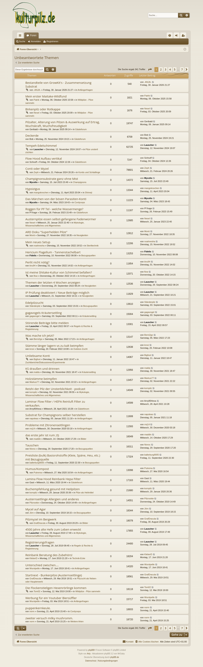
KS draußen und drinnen (42, 369)
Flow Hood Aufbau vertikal (43, 158)
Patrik (36, 100)
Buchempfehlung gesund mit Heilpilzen (52, 489)
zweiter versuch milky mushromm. (49, 618)
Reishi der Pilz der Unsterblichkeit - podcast (55, 389)
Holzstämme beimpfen (41, 379)
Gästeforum (80, 129)
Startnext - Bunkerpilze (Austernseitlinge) (53, 575)
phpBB (91, 650)
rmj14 (32, 428)
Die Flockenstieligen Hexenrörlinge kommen (55, 588)
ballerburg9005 (37, 462)
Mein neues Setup (37, 242)
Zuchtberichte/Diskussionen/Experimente (45, 362)
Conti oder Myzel (37, 169)
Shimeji (88, 192)
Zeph (36, 172)
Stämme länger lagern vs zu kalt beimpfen (54, 346)
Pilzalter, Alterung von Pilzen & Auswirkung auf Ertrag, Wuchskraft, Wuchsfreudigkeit (62, 124)
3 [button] (165, 69)
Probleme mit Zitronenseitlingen (47, 425)
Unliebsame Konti (37, 356)
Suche (22, 41)
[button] (150, 69)
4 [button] (170, 69)
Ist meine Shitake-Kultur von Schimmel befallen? (58, 272)
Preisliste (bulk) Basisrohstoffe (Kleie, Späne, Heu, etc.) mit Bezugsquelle (62, 457)
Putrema (38, 472)
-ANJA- (37, 90)
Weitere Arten (76, 621)
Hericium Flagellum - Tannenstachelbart (52, 252)
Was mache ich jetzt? (39, 335)
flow (36, 276)
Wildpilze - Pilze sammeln (87, 591)
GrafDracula (39, 523)
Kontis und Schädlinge (89, 172)
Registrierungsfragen (39, 542)
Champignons (79, 182)
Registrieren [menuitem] (184, 36)
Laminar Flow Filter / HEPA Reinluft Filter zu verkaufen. (55, 403)
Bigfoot (37, 359)
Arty (89, 654)
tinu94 (32, 265)
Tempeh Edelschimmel (41, 146)
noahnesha (39, 245)
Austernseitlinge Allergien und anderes (52, 499)
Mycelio (33, 182)
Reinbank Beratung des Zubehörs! (48, 555)
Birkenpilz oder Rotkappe (42, 109)
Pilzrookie (34, 502)
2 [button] (161, 69)
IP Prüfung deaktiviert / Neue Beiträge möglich (57, 292)
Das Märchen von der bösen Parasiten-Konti (55, 199)
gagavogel (35, 316)
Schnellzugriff (21, 36)
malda (37, 372)
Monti (32, 235)
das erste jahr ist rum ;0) (42, 435)
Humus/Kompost (37, 469)
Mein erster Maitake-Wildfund (46, 96)
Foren (33, 35)
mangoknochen (41, 192)
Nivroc (33, 449)
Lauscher (38, 149)
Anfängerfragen (85, 90)
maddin (37, 439)
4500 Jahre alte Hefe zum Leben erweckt (53, 529)
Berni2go (38, 339)
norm (32, 611)
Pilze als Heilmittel (84, 492)
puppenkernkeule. (38, 608)
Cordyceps (80, 202)
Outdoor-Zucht (80, 349)
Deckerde (32, 135)
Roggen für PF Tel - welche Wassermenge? (54, 209)
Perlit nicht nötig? (37, 262)
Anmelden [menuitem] (177, 36)
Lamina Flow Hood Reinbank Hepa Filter (53, 479)
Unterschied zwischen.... (42, 565)
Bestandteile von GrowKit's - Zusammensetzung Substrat (58, 84)
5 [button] (174, 69)
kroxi (32, 349)
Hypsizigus (32, 189)
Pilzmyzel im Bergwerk (40, 519)
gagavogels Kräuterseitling (43, 313)
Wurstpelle (35, 568)
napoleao (34, 418)
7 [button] (182, 69)
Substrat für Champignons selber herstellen (55, 415)
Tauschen (32, 445)
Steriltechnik (93, 245)
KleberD (33, 558)
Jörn (32, 513)
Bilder (83, 439)
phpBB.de (114, 657)
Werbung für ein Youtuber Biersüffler (51, 598)
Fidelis (33, 255)
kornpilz (33, 392)
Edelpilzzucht (34, 303)
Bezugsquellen (88, 255)
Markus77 (34, 382)
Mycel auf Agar (35, 509)
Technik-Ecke (78, 558)
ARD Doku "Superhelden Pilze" (46, 232)
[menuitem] (170, 35)
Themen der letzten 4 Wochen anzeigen (52, 282)
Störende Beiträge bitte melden (47, 323)
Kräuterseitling (89, 316)
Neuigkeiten (82, 235)
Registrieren (52, 41)
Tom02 (37, 591)
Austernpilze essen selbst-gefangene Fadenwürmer (60, 219)
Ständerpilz (35, 306)
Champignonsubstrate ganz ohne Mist (51, 179)
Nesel (36, 112)
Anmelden (36, 41)
